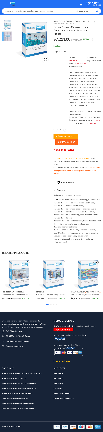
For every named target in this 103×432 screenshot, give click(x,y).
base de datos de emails (86, 209)
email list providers (82, 233)
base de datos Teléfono (63, 218)
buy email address (81, 224)
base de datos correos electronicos (68, 206)
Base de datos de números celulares (18, 408)
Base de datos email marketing (66, 215)
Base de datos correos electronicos (18, 403)
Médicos (69, 24)
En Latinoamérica (81, 21)
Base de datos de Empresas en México (19, 383)
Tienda (62, 21)
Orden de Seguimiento (64, 398)
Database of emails (87, 230)
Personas (70, 21)
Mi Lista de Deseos (62, 393)
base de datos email (86, 212)
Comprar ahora (66, 142)
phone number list (75, 239)
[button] (47, 304)
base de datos (59, 203)
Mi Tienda (58, 378)
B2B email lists (94, 199)
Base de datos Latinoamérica (15, 398)
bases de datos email (92, 221)
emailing (94, 233)
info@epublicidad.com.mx (17, 341)
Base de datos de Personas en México (19, 388)
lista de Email (82, 236)
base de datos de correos (64, 209)
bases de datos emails (63, 224)
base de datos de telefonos (65, 212)
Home (56, 21)
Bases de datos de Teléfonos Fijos (68, 221)
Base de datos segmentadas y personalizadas (22, 373)
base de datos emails (89, 215)
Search (97, 11)
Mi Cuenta (58, 373)
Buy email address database (65, 227)
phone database (60, 239)
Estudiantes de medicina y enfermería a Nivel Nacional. (59, 295)
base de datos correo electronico (80, 203)
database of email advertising (66, 230)
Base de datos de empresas (14, 378)
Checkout (58, 388)
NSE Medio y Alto (9, 292)
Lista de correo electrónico (65, 236)
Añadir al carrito (65, 136)
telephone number (61, 242)
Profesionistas (59, 24)
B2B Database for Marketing (75, 199)
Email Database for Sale (63, 233)
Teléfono (88, 239)
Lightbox (45, 60)
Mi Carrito (58, 383)
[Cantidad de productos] (60, 130)
